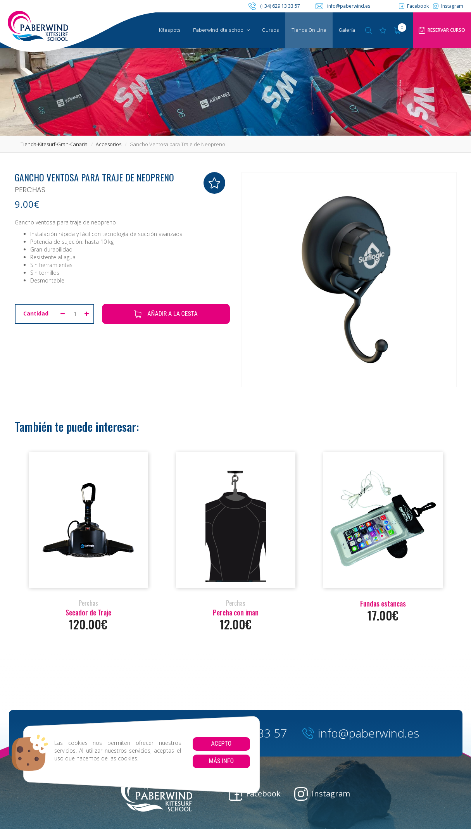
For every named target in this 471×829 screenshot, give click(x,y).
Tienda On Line (309, 30)
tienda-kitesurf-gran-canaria (54, 144)
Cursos (270, 30)
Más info (221, 761)
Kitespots (170, 30)
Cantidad (35, 313)
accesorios (108, 144)
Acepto (221, 743)
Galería (347, 30)
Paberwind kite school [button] (221, 30)
